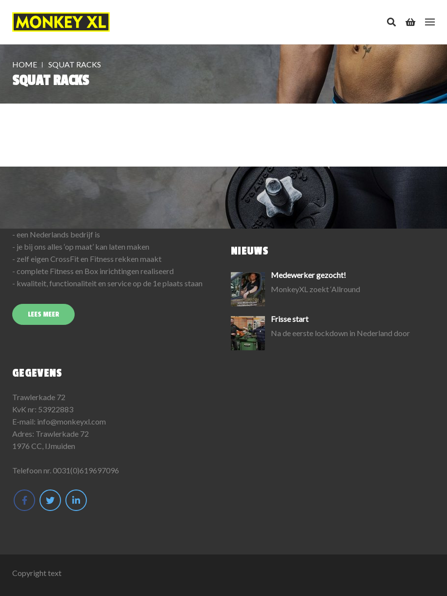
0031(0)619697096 (86, 470)
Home (24, 64)
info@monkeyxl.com (71, 421)
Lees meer (43, 314)
